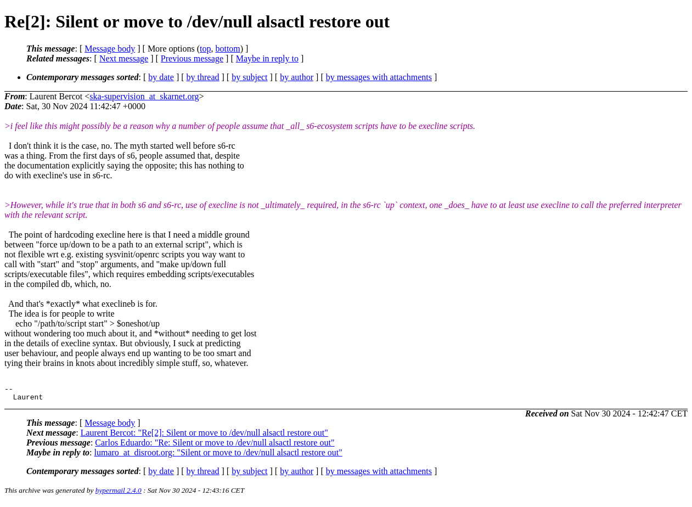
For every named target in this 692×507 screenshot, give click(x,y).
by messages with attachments (379, 77)
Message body (110, 48)
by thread (203, 77)
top (205, 48)
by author (296, 77)
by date (161, 77)
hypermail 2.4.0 (118, 493)
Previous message (192, 58)
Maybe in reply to (267, 58)
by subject (249, 77)
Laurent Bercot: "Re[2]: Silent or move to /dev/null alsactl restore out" (204, 436)
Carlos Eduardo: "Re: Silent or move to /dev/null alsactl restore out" (214, 445)
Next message (123, 58)
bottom (227, 48)
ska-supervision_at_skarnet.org (144, 96)
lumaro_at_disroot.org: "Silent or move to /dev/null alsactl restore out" (218, 455)
